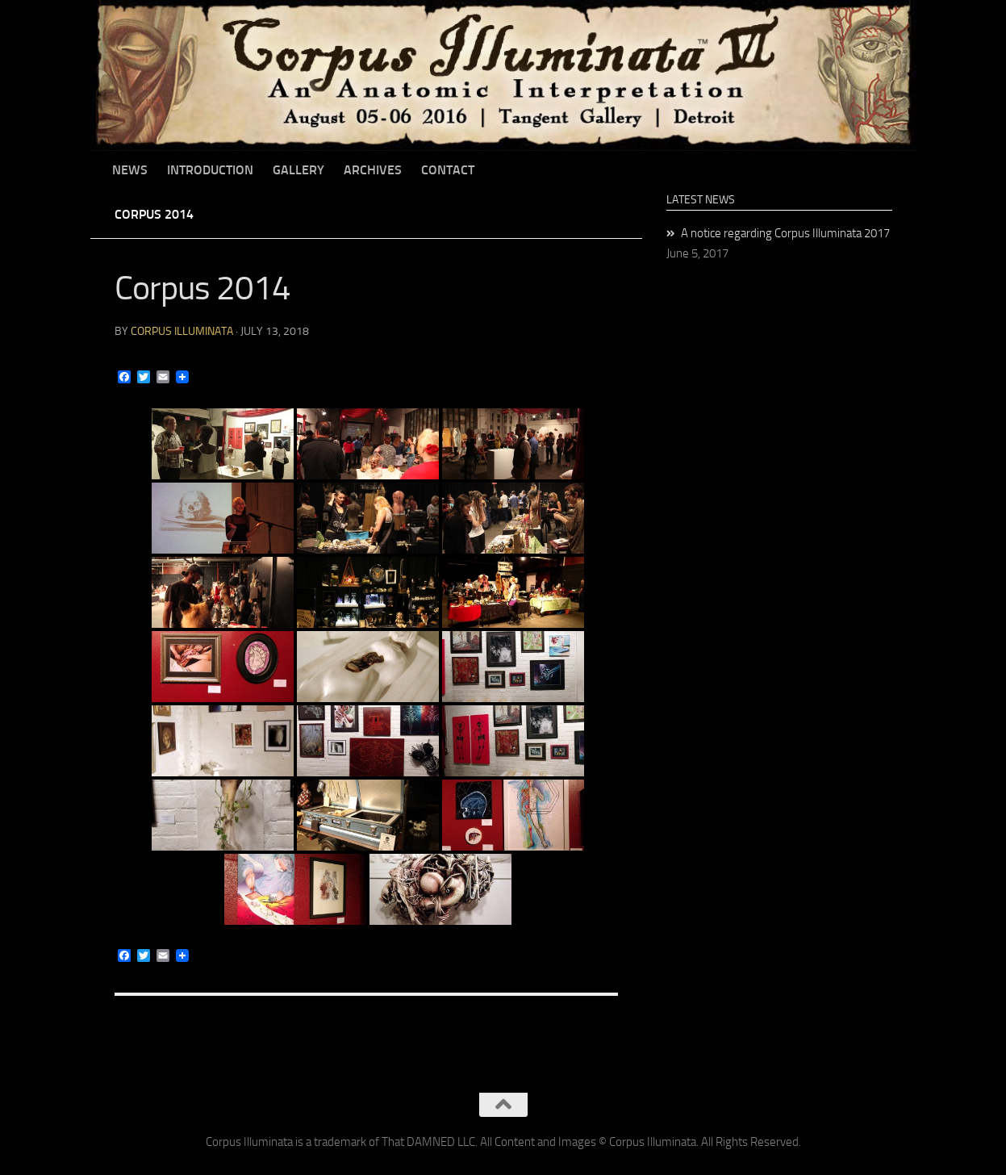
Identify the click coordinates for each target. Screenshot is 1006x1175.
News (130, 170)
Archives (373, 170)
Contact (447, 170)
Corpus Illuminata (182, 331)
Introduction (210, 170)
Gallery (298, 170)
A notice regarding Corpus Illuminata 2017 (785, 233)
